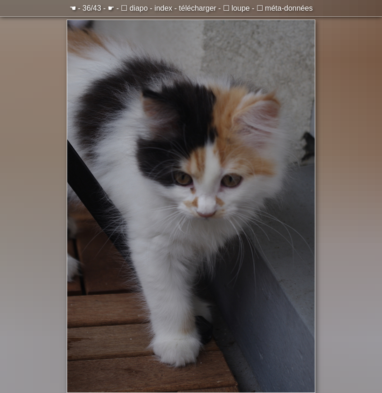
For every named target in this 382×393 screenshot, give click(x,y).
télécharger (197, 8)
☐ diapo (134, 8)
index (163, 8)
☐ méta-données (285, 8)
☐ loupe (236, 8)
